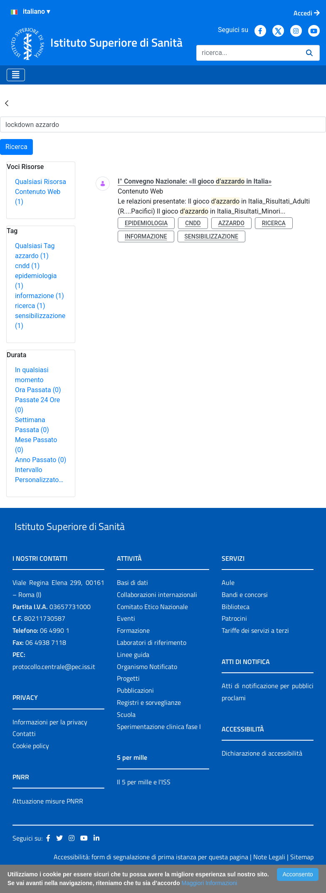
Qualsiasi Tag (34, 246)
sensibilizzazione (211, 236)
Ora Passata (38, 390)
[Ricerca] (247, 53)
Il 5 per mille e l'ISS (143, 801)
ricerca (30, 306)
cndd (27, 266)
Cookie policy (30, 765)
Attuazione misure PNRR (47, 820)
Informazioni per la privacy (49, 741)
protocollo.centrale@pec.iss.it (53, 686)
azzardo (32, 256)
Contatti (24, 753)
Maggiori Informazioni (209, 883)
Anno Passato (40, 460)
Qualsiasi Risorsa (40, 182)
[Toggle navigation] (16, 75)
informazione (39, 296)
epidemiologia (146, 223)
